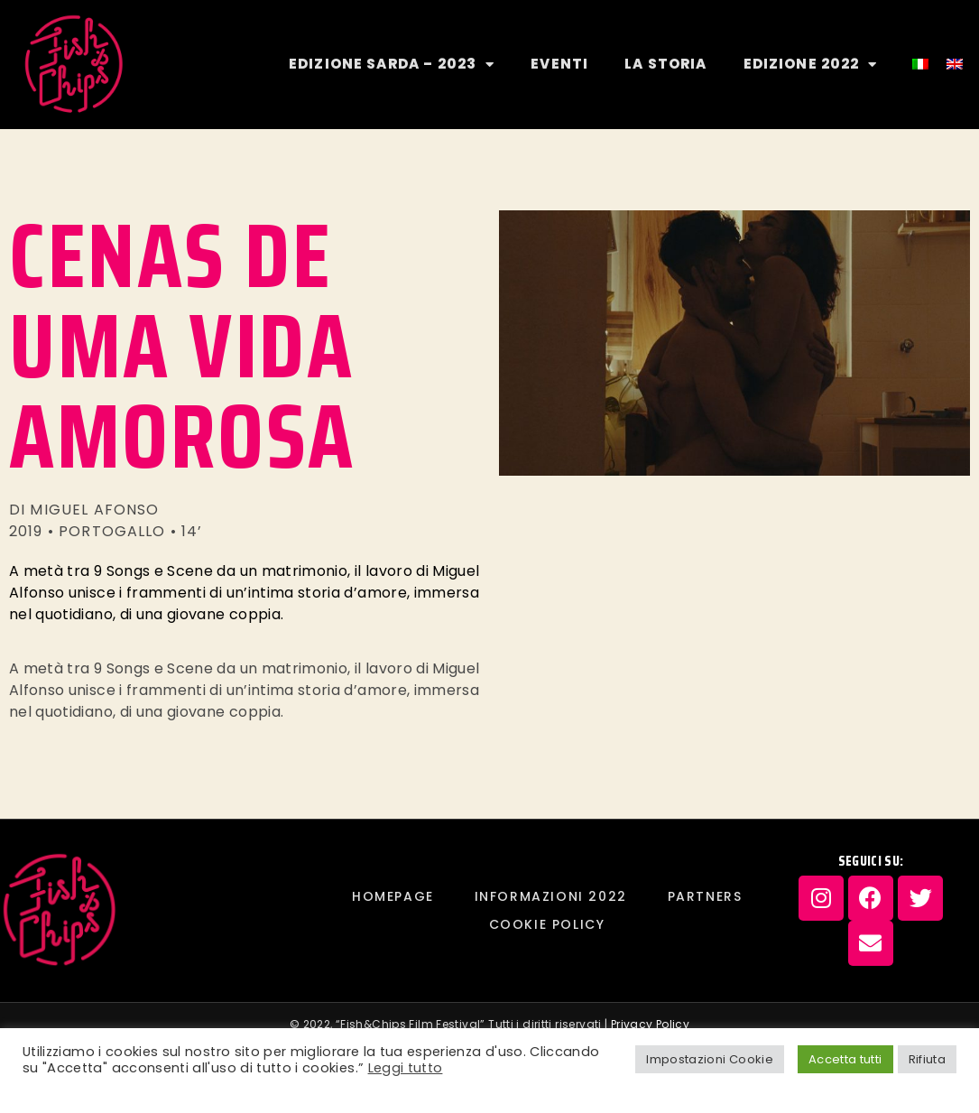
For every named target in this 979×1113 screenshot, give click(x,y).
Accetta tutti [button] (845, 1059)
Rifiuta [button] (927, 1059)
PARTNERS (705, 896)
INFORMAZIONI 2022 (551, 896)
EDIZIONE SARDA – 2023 (391, 64)
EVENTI (559, 63)
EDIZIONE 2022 (810, 64)
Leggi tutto (405, 1068)
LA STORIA (665, 63)
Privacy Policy (650, 1024)
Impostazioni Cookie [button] (709, 1059)
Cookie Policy (547, 924)
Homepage (393, 896)
